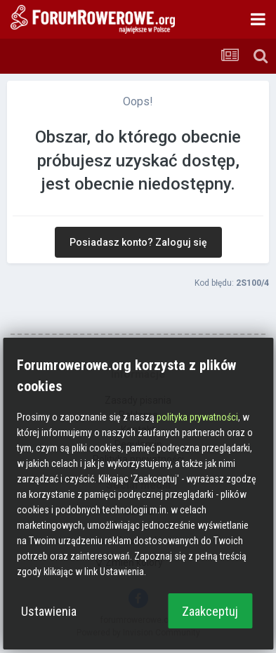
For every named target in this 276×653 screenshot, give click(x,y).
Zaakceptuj (210, 611)
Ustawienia (49, 611)
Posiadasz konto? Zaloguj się (138, 242)
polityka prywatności (197, 417)
